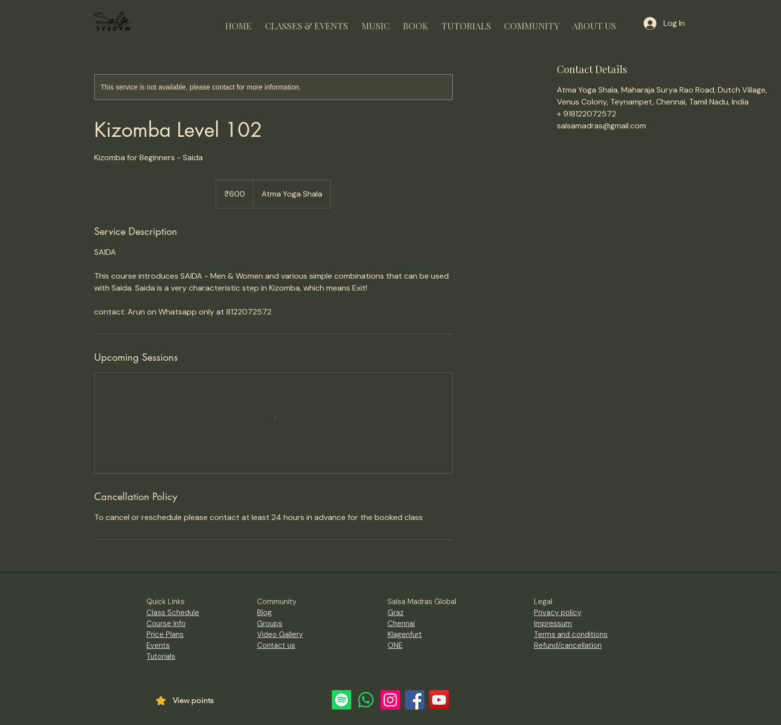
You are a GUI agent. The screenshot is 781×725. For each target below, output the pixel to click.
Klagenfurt (405, 634)
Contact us (276, 645)
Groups (269, 623)
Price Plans (165, 634)
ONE (395, 645)
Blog (264, 613)
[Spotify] (341, 700)
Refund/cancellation (568, 645)
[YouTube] (439, 700)
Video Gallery (280, 634)
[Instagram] (390, 700)
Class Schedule (172, 613)
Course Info (166, 623)
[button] (306, 21)
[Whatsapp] (366, 700)
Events (158, 645)
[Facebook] (414, 700)
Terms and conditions (571, 634)
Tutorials (160, 656)
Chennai (401, 623)
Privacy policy (557, 613)
